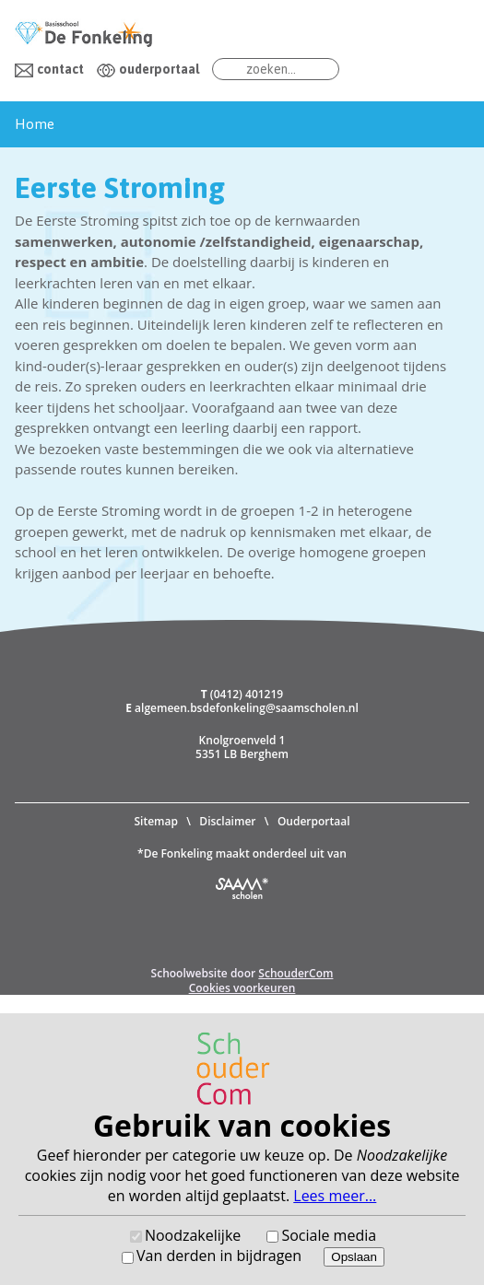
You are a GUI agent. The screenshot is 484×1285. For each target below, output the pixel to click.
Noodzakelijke (193, 1235)
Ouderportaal (313, 821)
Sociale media (328, 1235)
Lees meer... (334, 1196)
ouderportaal (159, 69)
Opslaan (354, 1257)
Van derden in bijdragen (218, 1255)
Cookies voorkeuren (242, 988)
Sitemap (155, 821)
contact (60, 69)
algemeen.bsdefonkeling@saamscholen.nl (247, 708)
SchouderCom (295, 973)
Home (34, 124)
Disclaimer (227, 821)
